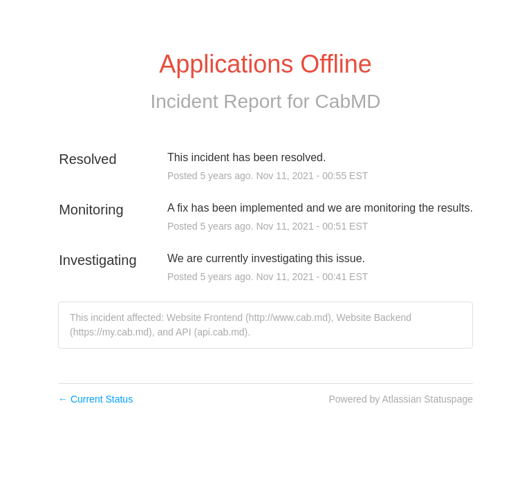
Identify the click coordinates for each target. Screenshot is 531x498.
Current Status (95, 399)
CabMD (348, 101)
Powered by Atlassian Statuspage (400, 399)
